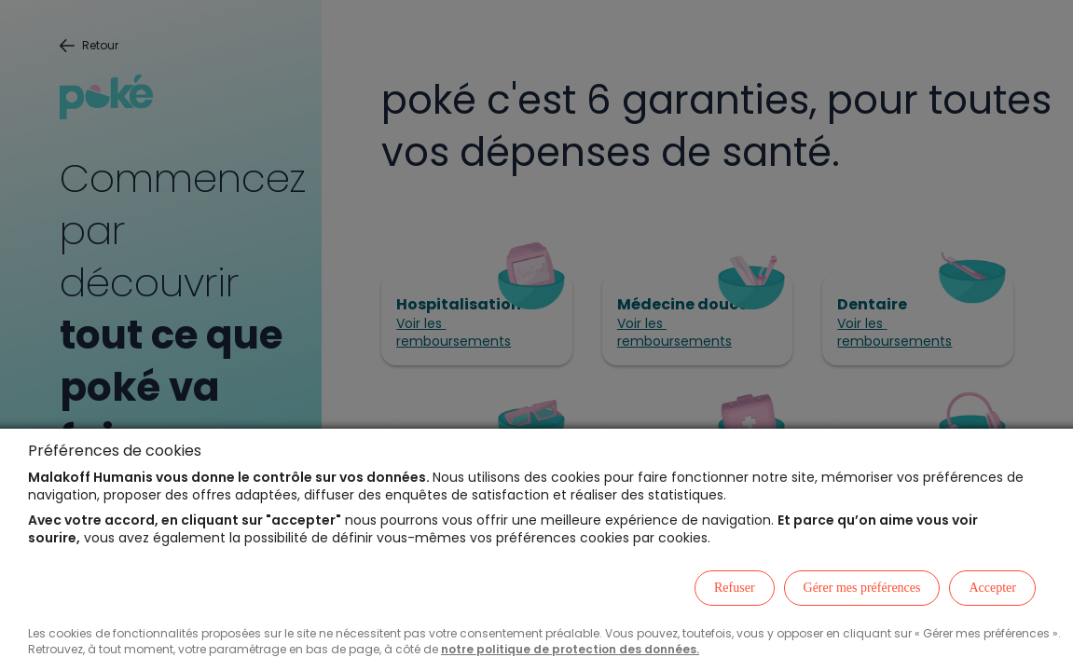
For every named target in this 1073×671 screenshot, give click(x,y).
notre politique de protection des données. (570, 649)
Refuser (734, 588)
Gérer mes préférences (862, 588)
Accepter (992, 588)
